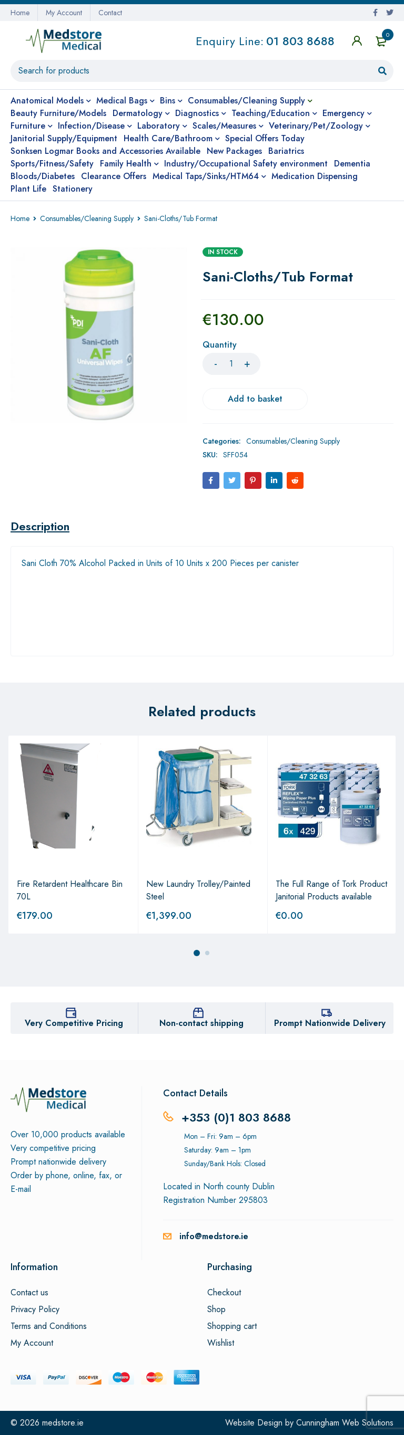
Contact (110, 12)
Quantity (220, 345)
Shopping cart (232, 1326)
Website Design (253, 1423)
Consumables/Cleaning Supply (87, 218)
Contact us (29, 1292)
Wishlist (220, 1343)
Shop (216, 1309)
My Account (64, 12)
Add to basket (255, 399)
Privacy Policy (35, 1309)
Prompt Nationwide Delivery (330, 1023)
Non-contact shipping (201, 1023)
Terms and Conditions (49, 1326)
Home (20, 12)
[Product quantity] (231, 364)
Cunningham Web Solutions (344, 1423)
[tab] (40, 526)
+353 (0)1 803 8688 (236, 1117)
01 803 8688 (300, 41)
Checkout (224, 1292)
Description (40, 526)
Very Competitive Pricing (74, 1023)
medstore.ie (63, 1423)
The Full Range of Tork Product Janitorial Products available (331, 890)
